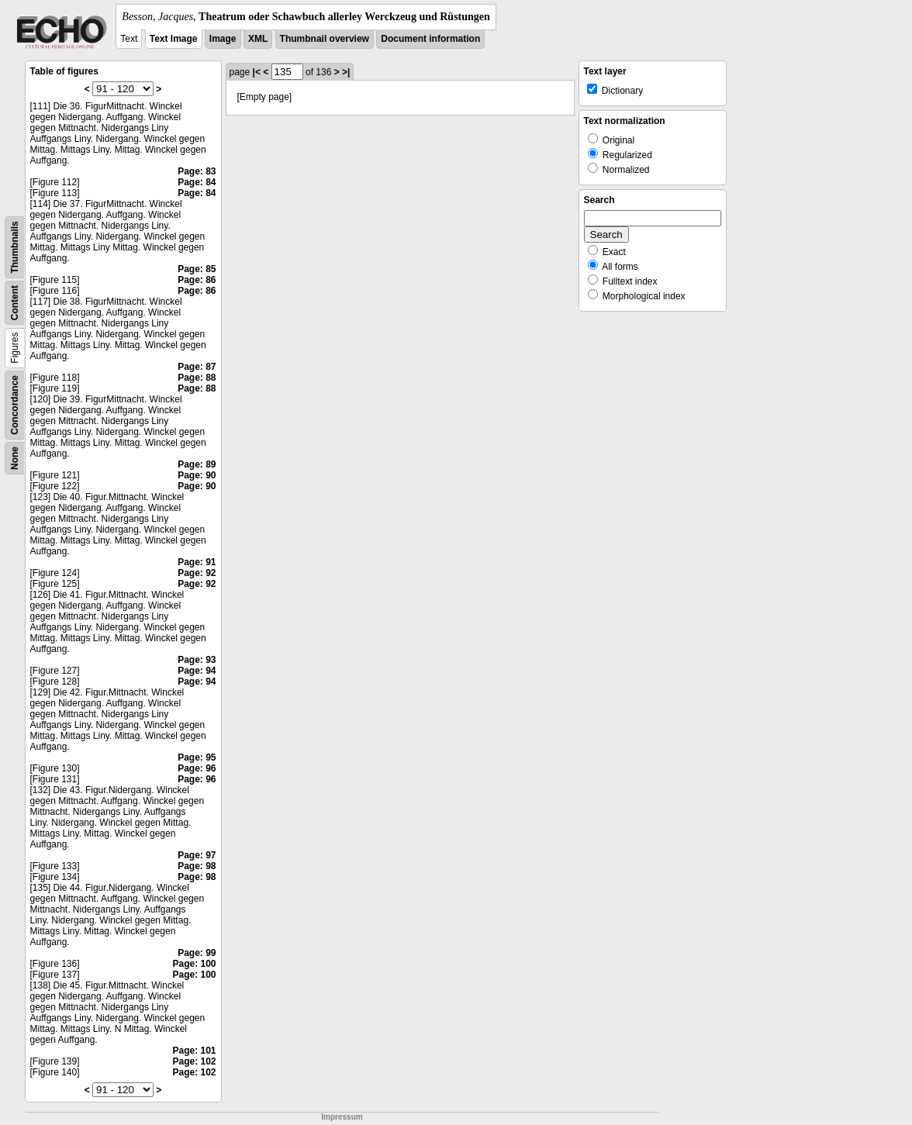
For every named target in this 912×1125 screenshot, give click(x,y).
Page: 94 (197, 670)
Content (14, 302)
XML (258, 38)
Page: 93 (197, 659)
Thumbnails (14, 247)
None (14, 458)
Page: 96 (197, 768)
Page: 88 (197, 377)
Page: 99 (197, 952)
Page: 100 (194, 963)
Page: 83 (197, 171)
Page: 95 (197, 757)
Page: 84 (197, 182)
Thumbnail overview (324, 38)
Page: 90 (197, 475)
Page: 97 (197, 855)
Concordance (14, 405)
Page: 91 (197, 562)
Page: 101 (194, 1050)
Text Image (174, 38)
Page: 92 (197, 573)
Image (223, 38)
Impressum (341, 1117)
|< (257, 72)
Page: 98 (197, 866)
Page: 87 (197, 366)
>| (346, 72)
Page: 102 (194, 1061)
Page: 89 (197, 464)
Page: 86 (197, 279)
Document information (430, 38)
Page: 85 (197, 269)
